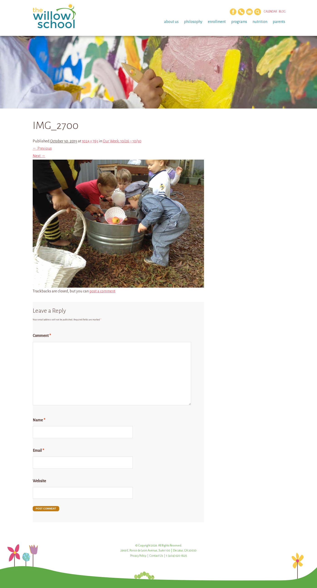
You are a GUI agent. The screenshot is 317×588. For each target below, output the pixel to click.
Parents (279, 22)
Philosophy (193, 22)
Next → (39, 156)
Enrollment (217, 22)
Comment (42, 336)
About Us (171, 22)
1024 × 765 (90, 141)
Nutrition (260, 22)
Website (39, 481)
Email (38, 451)
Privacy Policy (138, 555)
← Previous (42, 148)
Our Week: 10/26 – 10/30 (122, 141)
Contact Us (156, 555)
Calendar (270, 11)
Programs (239, 22)
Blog (282, 11)
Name (39, 420)
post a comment (102, 291)
